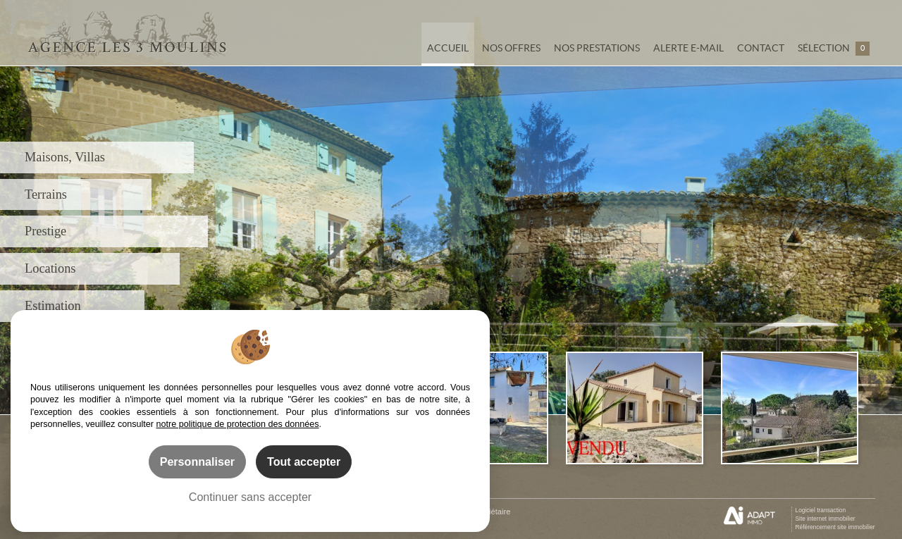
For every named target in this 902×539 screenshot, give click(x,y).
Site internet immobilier (825, 518)
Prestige (45, 231)
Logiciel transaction (820, 510)
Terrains (46, 194)
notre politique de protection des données (237, 424)
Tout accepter (303, 461)
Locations (50, 268)
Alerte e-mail (688, 48)
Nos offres (511, 48)
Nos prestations (597, 48)
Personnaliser (197, 461)
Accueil (448, 48)
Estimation (53, 306)
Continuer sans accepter (250, 496)
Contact (760, 48)
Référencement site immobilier (835, 527)
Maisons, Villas (65, 157)
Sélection (834, 49)
